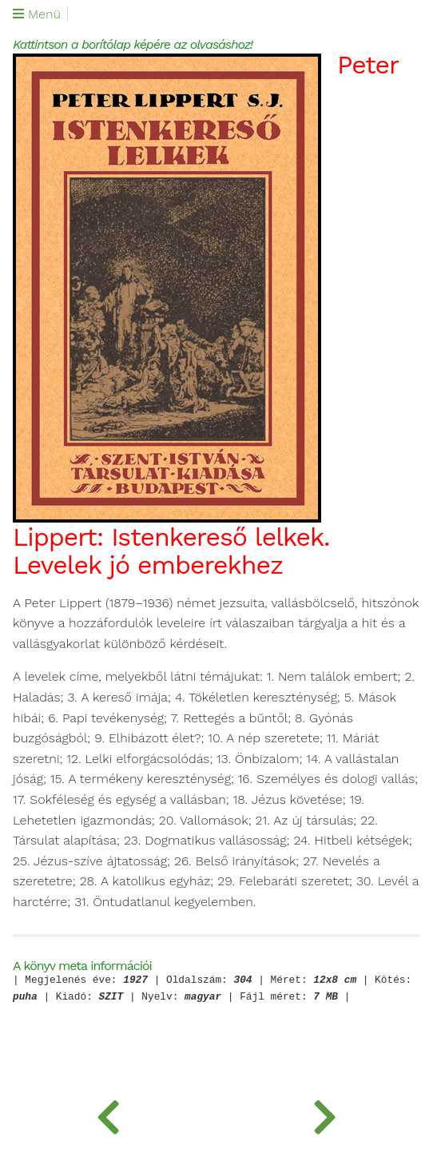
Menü (37, 14)
